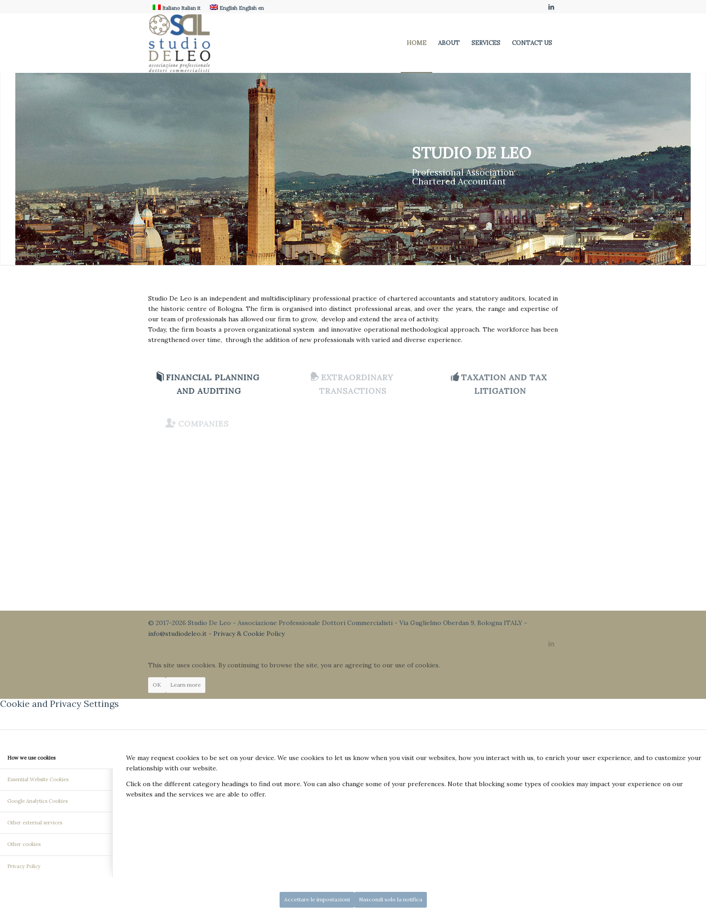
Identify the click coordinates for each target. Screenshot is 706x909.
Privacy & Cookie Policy (249, 634)
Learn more (185, 684)
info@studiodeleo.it (177, 634)
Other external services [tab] (34, 822)
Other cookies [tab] (24, 844)
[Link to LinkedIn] (551, 7)
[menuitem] (416, 43)
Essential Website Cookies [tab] (37, 779)
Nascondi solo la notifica (390, 899)
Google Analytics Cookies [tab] (37, 801)
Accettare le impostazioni (317, 899)
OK (157, 684)
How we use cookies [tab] (31, 758)
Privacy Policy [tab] (24, 866)
